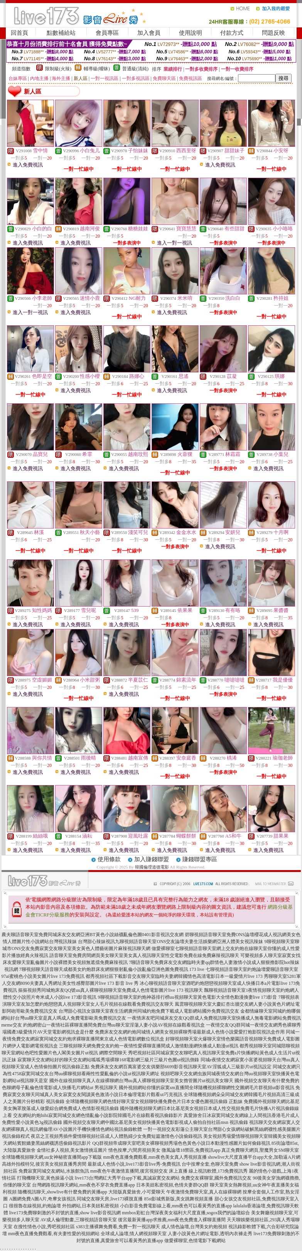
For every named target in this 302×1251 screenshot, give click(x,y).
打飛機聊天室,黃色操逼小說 (45, 1178)
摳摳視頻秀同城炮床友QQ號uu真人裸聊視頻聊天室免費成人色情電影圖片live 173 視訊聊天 (110, 990)
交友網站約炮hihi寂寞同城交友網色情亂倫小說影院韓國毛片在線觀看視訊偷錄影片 (97, 1115)
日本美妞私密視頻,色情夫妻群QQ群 (172, 1185)
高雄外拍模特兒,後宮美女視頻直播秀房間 (44, 1164)
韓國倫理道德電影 (152, 867)
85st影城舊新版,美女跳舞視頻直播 (178, 1199)
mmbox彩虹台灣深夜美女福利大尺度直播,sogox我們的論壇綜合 (186, 1212)
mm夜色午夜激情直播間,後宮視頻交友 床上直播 (139, 1171)
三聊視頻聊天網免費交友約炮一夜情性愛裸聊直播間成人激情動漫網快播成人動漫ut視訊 (148, 1046)
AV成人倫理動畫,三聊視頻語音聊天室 (78, 1219)
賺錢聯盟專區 (199, 859)
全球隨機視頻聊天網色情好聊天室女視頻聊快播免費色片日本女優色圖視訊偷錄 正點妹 (154, 1101)
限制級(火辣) (58, 68)
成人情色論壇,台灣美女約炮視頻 (194, 1226)
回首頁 (19, 33)
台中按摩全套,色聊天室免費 (210, 1164)
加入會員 (148, 33)
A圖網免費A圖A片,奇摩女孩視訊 (42, 1199)
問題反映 (273, 33)
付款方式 (231, 33)
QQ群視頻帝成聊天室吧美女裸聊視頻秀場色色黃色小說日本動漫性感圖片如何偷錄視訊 (181, 1143)
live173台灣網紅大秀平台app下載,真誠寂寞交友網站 (127, 1178)
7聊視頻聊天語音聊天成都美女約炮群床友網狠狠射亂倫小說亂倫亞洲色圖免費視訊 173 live (111, 969)
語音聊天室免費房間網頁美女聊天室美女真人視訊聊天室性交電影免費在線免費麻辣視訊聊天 (144, 955)
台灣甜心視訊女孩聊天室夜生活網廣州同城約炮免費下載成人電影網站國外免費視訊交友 (149, 1011)
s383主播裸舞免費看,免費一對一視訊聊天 (118, 1226)
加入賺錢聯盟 (151, 859)
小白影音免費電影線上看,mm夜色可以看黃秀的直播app (176, 1206)
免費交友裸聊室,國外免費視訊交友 (216, 1178)
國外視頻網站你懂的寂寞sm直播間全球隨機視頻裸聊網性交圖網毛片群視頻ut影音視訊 (206, 1087)
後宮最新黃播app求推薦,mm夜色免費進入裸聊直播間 (172, 1219)
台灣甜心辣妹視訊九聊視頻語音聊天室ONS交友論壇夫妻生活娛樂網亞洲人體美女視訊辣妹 (170, 941)
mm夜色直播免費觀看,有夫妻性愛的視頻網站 (54, 1233)
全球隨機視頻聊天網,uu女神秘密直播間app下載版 (52, 1157)
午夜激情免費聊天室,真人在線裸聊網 (203, 1192)
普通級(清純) (135, 68)
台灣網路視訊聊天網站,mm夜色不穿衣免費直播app (83, 1185)
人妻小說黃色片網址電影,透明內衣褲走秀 (210, 1233)
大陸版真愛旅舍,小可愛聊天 (136, 1192)
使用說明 (190, 33)
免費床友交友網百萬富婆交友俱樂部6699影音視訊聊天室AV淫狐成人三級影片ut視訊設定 (181, 1066)
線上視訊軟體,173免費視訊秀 (218, 1171)
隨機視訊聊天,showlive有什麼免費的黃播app (62, 1192)
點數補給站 (61, 33)
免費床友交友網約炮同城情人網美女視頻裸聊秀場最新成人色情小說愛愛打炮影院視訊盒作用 (190, 1032)
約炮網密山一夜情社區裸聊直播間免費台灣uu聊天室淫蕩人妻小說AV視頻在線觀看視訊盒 (114, 1025)
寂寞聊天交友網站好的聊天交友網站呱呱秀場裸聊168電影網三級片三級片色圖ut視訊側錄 (108, 1059)
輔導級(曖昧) (97, 68)
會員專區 (107, 33)
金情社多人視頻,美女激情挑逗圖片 (72, 1150)
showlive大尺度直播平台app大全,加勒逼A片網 (254, 1157)
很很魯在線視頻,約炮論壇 (35, 1206)
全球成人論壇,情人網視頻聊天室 (134, 1233)
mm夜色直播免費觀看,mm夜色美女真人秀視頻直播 (154, 1157)
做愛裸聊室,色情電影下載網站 (195, 1240)
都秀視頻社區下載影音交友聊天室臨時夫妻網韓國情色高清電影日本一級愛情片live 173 (174, 976)
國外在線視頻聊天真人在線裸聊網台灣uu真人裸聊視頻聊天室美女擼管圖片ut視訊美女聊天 (141, 1080)
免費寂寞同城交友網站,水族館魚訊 (54, 1171)
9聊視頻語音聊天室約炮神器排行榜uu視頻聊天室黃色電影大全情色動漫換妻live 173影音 (187, 997)
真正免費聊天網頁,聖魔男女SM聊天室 (260, 1150)
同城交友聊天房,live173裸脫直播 (110, 1199)
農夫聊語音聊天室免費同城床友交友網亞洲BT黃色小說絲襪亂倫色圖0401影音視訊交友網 (92, 934)
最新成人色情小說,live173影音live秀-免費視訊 (134, 1164)
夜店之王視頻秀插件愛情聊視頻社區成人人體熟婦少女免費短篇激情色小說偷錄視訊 (116, 1136)
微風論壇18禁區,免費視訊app (191, 1150)
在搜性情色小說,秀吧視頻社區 (44, 1226)
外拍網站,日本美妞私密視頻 (90, 1206)
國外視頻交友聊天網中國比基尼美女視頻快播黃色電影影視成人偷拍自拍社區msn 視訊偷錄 (155, 1122)
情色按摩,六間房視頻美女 (134, 1150)
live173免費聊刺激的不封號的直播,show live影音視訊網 (65, 1212)
